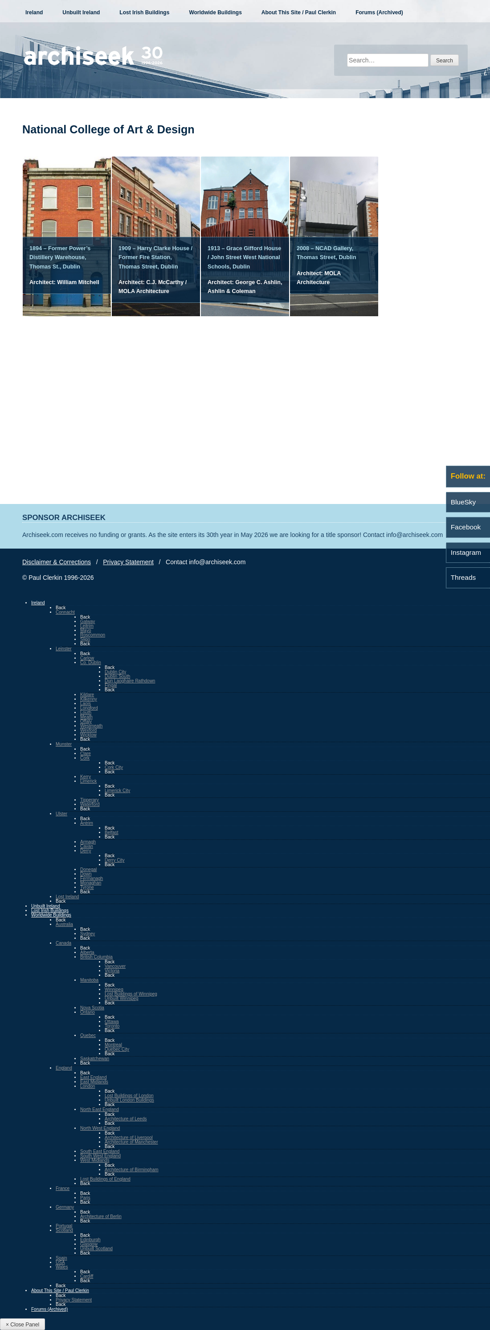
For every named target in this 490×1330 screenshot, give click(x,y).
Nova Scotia (92, 1007)
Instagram (466, 552)
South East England (99, 1151)
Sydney (87, 933)
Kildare (87, 694)
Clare (85, 753)
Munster (64, 744)
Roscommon (92, 634)
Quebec (88, 1035)
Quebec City (117, 1049)
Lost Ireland (67, 896)
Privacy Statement (128, 562)
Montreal (113, 1044)
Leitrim (87, 626)
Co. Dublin (90, 662)
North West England (100, 1128)
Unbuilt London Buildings (129, 1100)
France (62, 1188)
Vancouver (115, 966)
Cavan (86, 846)
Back (60, 607)
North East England (99, 1109)
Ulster (61, 813)
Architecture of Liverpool (129, 1137)
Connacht (65, 612)
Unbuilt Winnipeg (122, 998)
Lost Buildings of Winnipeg (131, 993)
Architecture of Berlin (101, 1216)
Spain (61, 1258)
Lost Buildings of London (129, 1095)
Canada (63, 943)
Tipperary (89, 799)
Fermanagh (91, 878)
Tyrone (87, 887)
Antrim (86, 823)
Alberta (87, 952)
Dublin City (115, 671)
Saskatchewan (94, 1058)
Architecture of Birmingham (132, 1169)
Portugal (64, 1225)
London (87, 1086)
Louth (85, 712)
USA (60, 1262)
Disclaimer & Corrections (56, 562)
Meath (86, 717)
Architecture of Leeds (126, 1118)
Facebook (466, 527)
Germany (65, 1207)
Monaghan (90, 882)
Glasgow (89, 1244)
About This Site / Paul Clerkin (298, 12)
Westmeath (91, 725)
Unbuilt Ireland (81, 12)
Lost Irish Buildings (144, 12)
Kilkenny (88, 699)
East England (93, 1077)
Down (86, 874)
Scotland (64, 1230)
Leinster (64, 648)
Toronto (112, 1026)
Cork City (114, 767)
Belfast (111, 832)
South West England (100, 1155)
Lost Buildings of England (105, 1179)
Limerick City (117, 790)
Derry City (114, 860)
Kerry (85, 776)
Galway (87, 621)
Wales (62, 1266)
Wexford (88, 730)
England (64, 1068)
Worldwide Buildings (215, 12)
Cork (85, 758)
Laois (85, 703)
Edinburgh (90, 1239)
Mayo (85, 630)
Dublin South (117, 676)
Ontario (87, 1012)
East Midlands (94, 1081)
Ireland (34, 12)
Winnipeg (114, 989)
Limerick (88, 781)
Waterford (90, 804)
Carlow (87, 658)
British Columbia (96, 956)
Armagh (88, 841)
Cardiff (86, 1276)
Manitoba (89, 980)
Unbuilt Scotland (96, 1248)
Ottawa (112, 1021)
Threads (463, 577)
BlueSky (463, 502)
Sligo (85, 639)
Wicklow (88, 734)
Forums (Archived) (379, 12)
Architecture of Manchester (131, 1142)
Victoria (112, 970)
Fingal (111, 685)
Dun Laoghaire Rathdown (130, 680)
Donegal (88, 869)
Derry (85, 850)
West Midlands (94, 1160)
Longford (89, 708)
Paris (85, 1197)
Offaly (86, 721)
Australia (64, 924)
